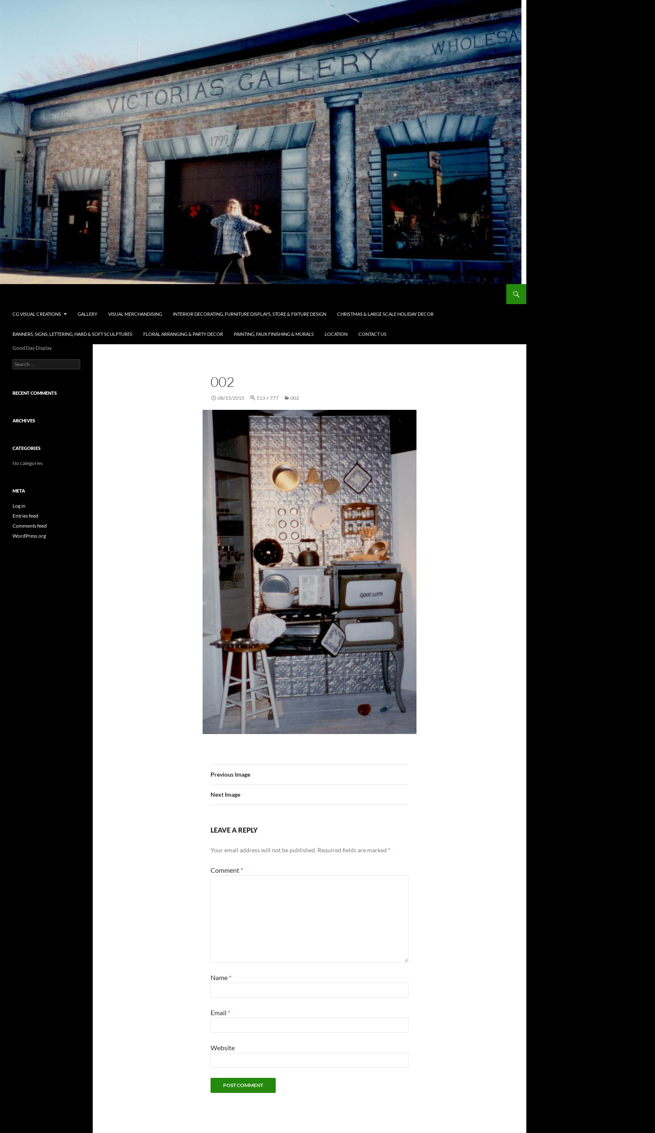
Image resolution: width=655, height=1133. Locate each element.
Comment (227, 870)
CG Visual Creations (46, 294)
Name (221, 977)
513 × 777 (267, 398)
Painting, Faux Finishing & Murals (274, 334)
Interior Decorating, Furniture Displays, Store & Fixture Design (249, 314)
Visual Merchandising (135, 314)
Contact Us (372, 334)
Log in (19, 506)
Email (220, 1012)
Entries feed (25, 516)
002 (294, 398)
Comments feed (30, 526)
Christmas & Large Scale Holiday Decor (385, 314)
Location (336, 334)
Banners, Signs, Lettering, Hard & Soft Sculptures (72, 334)
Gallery (87, 314)
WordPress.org (29, 536)
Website (223, 1048)
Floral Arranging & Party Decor (183, 334)
